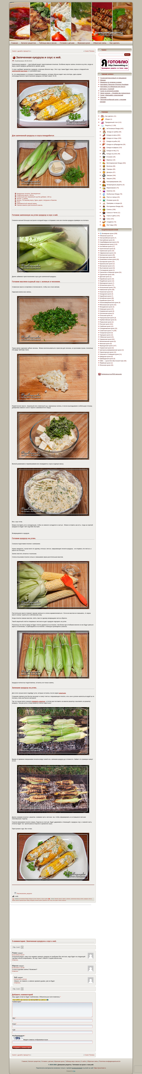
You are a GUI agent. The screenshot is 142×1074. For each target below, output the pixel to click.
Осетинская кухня (106, 313)
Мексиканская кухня (106, 305)
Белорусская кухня (106, 257)
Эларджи (103, 97)
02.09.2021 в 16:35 (18, 967)
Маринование (108, 188)
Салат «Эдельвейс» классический (111, 95)
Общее (105, 119)
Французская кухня (106, 345)
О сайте (83, 1061)
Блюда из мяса (109, 135)
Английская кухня (106, 246)
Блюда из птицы (109, 138)
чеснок (59, 900)
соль (48, 900)
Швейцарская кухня (106, 358)
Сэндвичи (107, 222)
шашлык (64, 900)
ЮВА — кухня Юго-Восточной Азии (111, 361)
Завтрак (106, 175)
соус (51, 900)
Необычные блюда (110, 194)
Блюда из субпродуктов (111, 144)
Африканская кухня (106, 253)
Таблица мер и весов (47, 43)
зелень (82, 898)
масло (17, 900)
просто (40, 900)
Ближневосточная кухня (108, 259)
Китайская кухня (105, 298)
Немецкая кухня (105, 309)
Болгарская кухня (105, 261)
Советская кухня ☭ (106, 330)
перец (28, 900)
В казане (106, 157)
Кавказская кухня (105, 289)
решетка (45, 900)
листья (90, 898)
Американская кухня (106, 244)
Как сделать (114, 43)
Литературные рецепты (111, 185)
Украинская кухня (106, 339)
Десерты (106, 172)
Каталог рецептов (28, 43)
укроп (56, 900)
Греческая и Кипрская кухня (109, 272)
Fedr (74, 1071)
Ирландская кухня (106, 283)
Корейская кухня (105, 300)
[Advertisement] (30, 921)
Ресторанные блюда (110, 206)
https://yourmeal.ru (100, 1068)
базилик (56, 898)
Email (14, 1024)
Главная (14, 43)
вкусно (60, 898)
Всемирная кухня (106, 233)
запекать (68, 898)
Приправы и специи (110, 203)
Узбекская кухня (105, 337)
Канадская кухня (105, 294)
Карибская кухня (105, 296)
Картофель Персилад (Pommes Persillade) (114, 84)
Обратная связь (99, 43)
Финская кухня (105, 343)
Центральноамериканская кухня (110, 350)
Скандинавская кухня (107, 328)
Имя (14, 1018)
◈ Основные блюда (23, 898)
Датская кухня (104, 276)
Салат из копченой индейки (109, 91)
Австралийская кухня (107, 238)
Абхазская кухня (105, 236)
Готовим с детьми (67, 43)
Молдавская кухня (106, 307)
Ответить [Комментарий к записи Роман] (15, 960)
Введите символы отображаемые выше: (35, 1039)
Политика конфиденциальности (109, 1061)
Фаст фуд (107, 225)
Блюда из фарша (109, 147)
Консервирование (109, 181)
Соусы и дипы (44, 898)
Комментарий (17, 1001)
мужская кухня (23, 900)
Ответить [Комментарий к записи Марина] (15, 971)
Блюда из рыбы (109, 141)
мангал (14, 900)
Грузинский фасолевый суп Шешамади (113, 78)
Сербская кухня (105, 326)
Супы (105, 219)
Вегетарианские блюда (111, 163)
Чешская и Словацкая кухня (109, 354)
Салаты (106, 209)
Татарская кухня (105, 333)
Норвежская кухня (106, 311)
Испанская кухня (105, 285)
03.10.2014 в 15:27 (18, 955)
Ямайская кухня (105, 363)
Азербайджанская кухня (108, 242)
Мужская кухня (84, 43)
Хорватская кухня (106, 348)
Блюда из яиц (108, 150)
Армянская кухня (105, 251)
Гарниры (106, 169)
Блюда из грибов (109, 132)
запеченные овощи (75, 898)
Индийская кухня (105, 281)
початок (37, 900)
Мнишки (103, 80)
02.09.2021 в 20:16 (20, 979)
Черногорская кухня (106, 352)
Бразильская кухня (106, 264)
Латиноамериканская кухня (109, 302)
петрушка (32, 900)
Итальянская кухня (106, 287)
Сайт (13, 1030)
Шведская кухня (105, 356)
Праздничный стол (109, 122)
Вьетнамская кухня (106, 268)
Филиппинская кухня (107, 341)
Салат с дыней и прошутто (21, 51)
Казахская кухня (105, 292)
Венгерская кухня (105, 266)
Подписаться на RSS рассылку (111, 374)
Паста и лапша (109, 197)
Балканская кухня (106, 255)
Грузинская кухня (105, 274)
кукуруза (86, 898)
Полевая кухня (108, 200)
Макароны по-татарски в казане (111, 82)
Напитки (106, 191)
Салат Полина (89, 51)
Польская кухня (105, 315)
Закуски (106, 178)
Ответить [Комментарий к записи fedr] (17, 983)
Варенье (106, 160)
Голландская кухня (106, 270)
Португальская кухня (107, 318)
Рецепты (39, 898)
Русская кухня (104, 324)
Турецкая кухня (105, 335)
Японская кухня (105, 365)
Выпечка (106, 166)
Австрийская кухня (106, 240)
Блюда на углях (32, 898)
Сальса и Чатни (109, 212)
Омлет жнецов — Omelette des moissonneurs (115, 93)
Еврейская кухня (105, 279)
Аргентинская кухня (106, 248)
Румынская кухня (105, 322)
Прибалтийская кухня (107, 320)
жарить (64, 898)
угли (54, 900)
